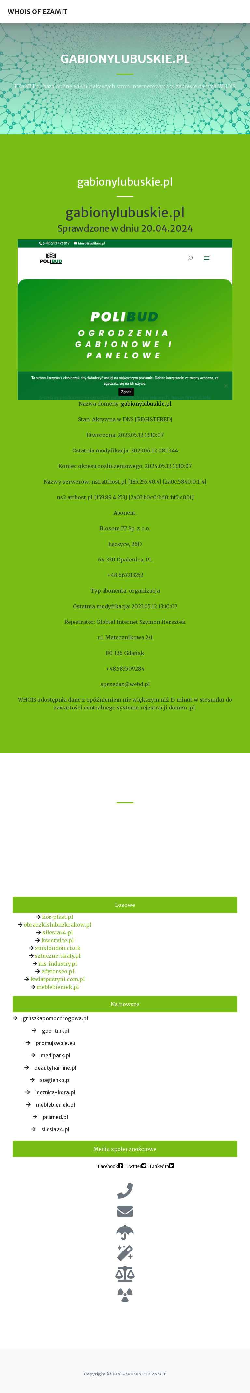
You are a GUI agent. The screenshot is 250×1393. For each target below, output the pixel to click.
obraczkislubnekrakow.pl (57, 924)
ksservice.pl (57, 940)
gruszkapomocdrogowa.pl (55, 1018)
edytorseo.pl (57, 971)
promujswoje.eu (55, 1043)
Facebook (108, 1165)
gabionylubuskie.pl (146, 404)
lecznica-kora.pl (55, 1092)
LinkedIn (159, 1165)
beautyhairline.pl (55, 1068)
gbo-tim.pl (55, 1031)
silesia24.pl (57, 932)
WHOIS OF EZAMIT (38, 11)
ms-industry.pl (57, 963)
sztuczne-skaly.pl (58, 956)
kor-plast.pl (57, 917)
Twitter (133, 1165)
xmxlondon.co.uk (58, 948)
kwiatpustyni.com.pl (57, 979)
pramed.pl (55, 1117)
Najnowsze (125, 1004)
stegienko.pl (55, 1080)
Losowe (125, 905)
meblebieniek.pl (57, 987)
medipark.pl (55, 1055)
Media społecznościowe (125, 1149)
